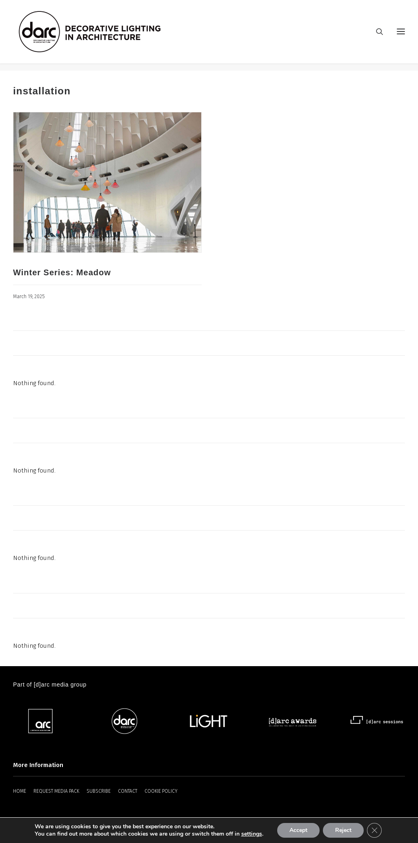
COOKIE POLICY (161, 791)
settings (251, 834)
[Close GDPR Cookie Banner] (374, 830)
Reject (343, 830)
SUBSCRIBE (99, 791)
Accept (298, 830)
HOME (19, 791)
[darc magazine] (97, 35)
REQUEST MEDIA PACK (56, 791)
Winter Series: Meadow (62, 272)
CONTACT (127, 791)
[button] (107, 183)
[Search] (376, 35)
